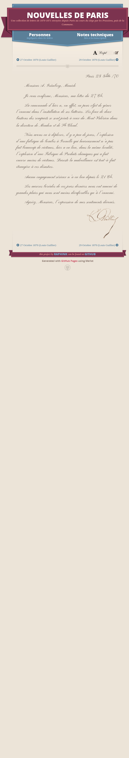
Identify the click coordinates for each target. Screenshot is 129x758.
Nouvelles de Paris (67, 15)
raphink (60, 254)
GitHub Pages (69, 261)
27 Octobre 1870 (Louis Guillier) (36, 59)
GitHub (90, 254)
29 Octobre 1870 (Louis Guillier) (99, 59)
